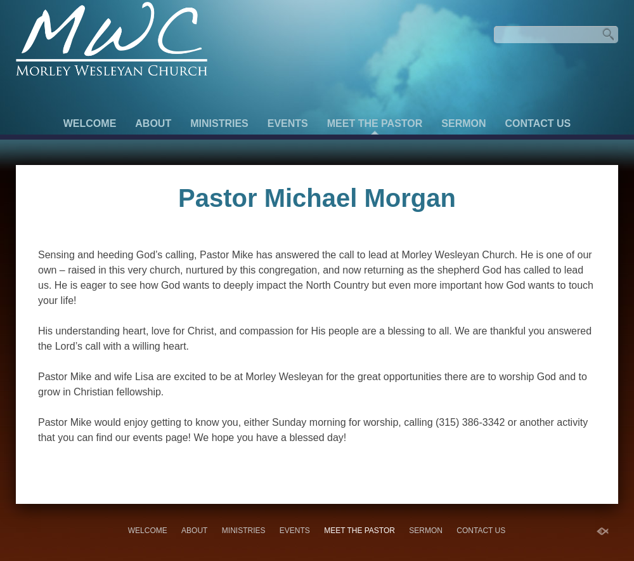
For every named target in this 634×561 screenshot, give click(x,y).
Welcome (90, 123)
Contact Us (538, 123)
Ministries (219, 123)
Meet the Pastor (375, 123)
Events (288, 123)
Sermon (463, 123)
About (153, 123)
